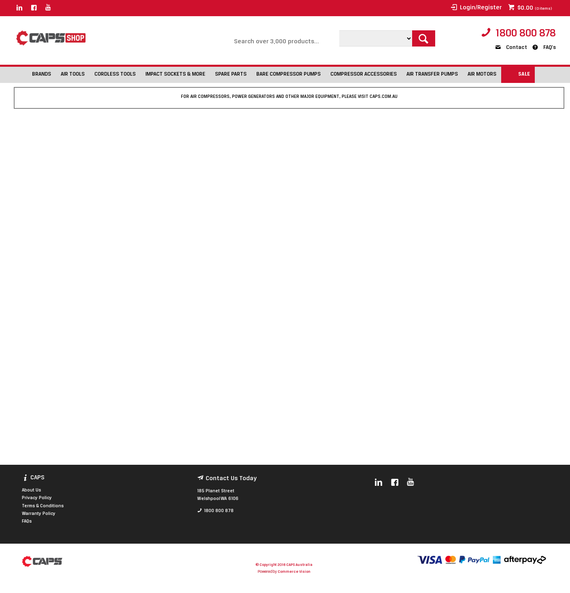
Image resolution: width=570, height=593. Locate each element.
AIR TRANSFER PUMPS (432, 74)
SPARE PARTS (231, 74)
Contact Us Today (231, 478)
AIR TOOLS (73, 74)
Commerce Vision (294, 572)
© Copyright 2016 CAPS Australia (284, 565)
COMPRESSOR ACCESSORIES (363, 74)
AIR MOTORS (482, 74)
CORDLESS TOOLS (115, 74)
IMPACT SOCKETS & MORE (175, 74)
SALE (524, 74)
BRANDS (41, 74)
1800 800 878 (526, 33)
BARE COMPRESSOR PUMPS (288, 74)
